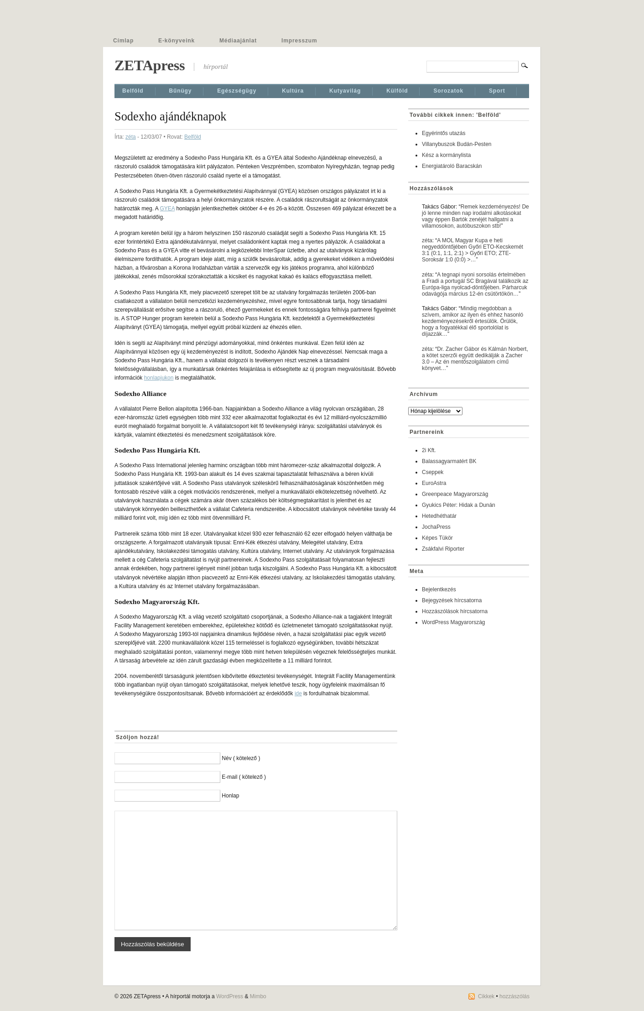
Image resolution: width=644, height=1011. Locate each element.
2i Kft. (429, 450)
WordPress (229, 996)
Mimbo (258, 996)
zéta (130, 137)
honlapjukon (159, 378)
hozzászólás (514, 996)
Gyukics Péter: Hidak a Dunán (458, 505)
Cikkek (486, 996)
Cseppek (432, 472)
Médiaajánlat (238, 40)
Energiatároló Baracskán (452, 166)
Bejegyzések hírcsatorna (452, 600)
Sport (497, 91)
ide (298, 693)
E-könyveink (176, 40)
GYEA (167, 208)
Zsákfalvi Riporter (443, 549)
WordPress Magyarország (453, 622)
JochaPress (436, 527)
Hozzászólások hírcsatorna (455, 611)
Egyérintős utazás (443, 133)
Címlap (123, 40)
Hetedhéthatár (439, 516)
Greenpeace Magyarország (455, 494)
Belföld (133, 91)
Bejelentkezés (439, 589)
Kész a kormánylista (446, 155)
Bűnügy (180, 91)
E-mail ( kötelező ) (244, 777)
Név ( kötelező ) (241, 758)
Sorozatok (448, 91)
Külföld (397, 91)
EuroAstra (434, 483)
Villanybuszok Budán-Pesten (457, 144)
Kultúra (293, 91)
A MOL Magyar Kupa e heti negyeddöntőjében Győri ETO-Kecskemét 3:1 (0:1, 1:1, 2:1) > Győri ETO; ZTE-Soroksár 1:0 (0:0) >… (472, 250)
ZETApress (149, 65)
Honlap (230, 795)
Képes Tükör (437, 538)
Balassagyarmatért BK (449, 461)
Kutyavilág (345, 91)
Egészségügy (236, 91)
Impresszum (299, 40)
